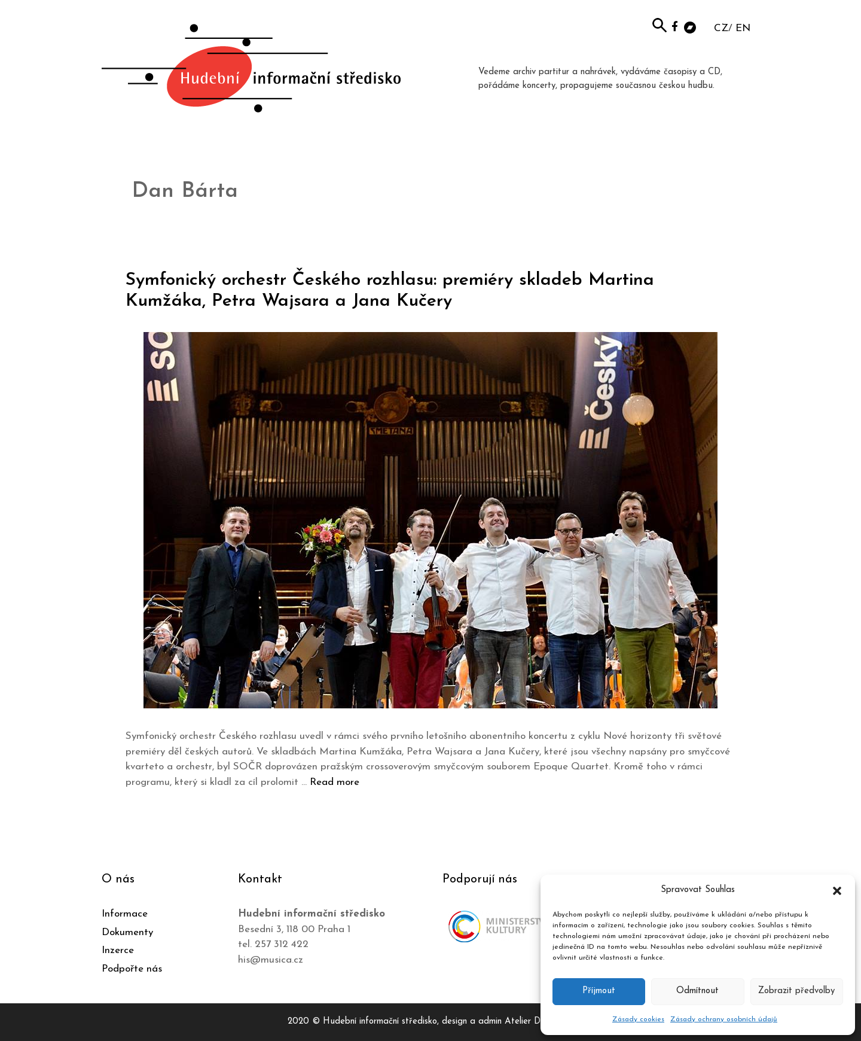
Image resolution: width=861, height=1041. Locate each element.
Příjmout (598, 991)
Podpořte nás (132, 969)
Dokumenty (127, 932)
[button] (837, 890)
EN (742, 28)
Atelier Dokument (539, 1021)
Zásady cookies (638, 1019)
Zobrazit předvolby (796, 991)
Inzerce (118, 950)
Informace (125, 914)
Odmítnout (697, 991)
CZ (721, 28)
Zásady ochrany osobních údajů (723, 1019)
